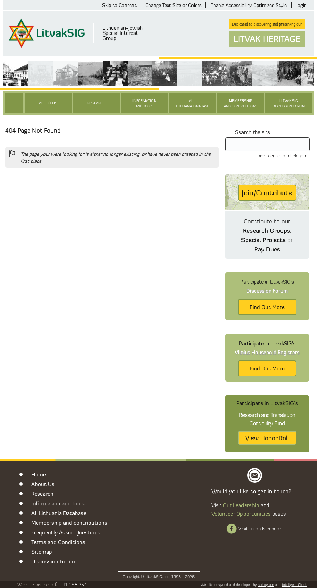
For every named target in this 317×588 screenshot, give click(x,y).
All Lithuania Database (58, 513)
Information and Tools (58, 503)
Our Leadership (241, 505)
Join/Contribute (267, 192)
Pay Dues (267, 249)
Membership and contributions (69, 522)
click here (297, 155)
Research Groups (266, 230)
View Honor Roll (267, 438)
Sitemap (41, 551)
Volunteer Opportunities (241, 513)
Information (144, 104)
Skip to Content (119, 5)
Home (38, 474)
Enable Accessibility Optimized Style (248, 5)
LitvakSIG (288, 104)
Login (301, 5)
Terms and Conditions (58, 542)
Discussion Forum (53, 561)
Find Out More (267, 306)
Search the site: (253, 132)
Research (96, 103)
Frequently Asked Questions (65, 532)
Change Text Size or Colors (173, 5)
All (192, 104)
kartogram (266, 584)
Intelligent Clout (294, 584)
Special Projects (263, 239)
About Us (48, 103)
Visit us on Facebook (259, 528)
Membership (240, 104)
